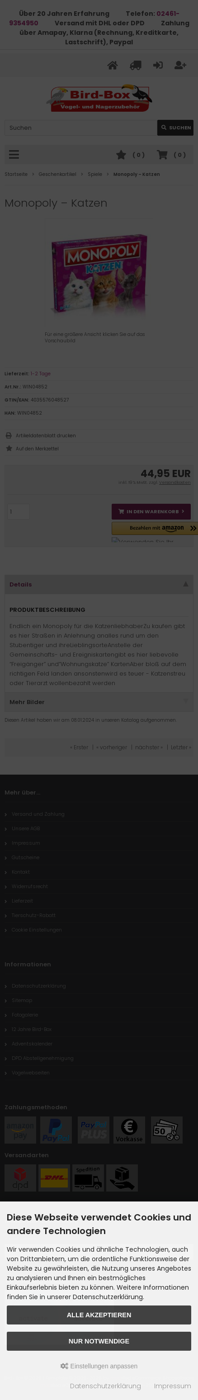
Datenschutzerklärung (105, 1386)
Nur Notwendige (99, 1341)
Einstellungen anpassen (99, 1366)
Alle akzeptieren (99, 1315)
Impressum (172, 1386)
